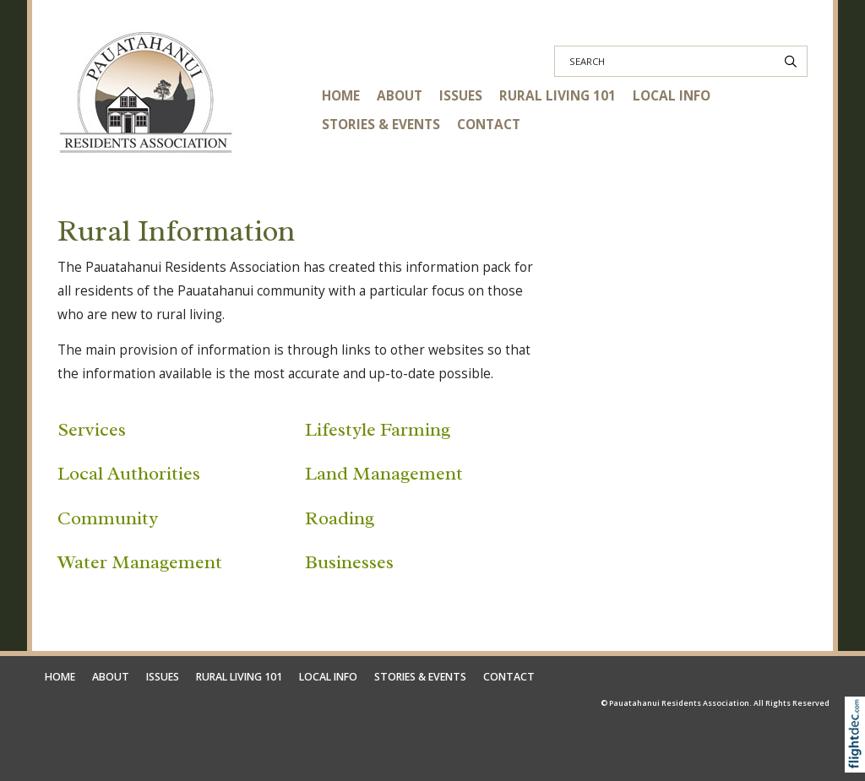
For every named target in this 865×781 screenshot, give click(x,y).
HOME (341, 96)
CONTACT (488, 124)
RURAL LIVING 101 (557, 96)
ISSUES (460, 96)
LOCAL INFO (671, 96)
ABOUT (399, 96)
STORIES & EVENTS (381, 124)
